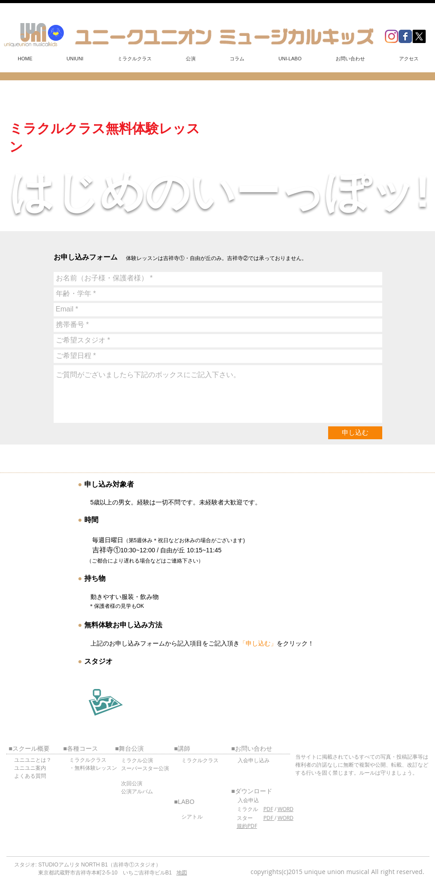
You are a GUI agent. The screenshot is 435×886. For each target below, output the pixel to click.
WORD (286, 808)
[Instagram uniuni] (391, 36)
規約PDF (247, 825)
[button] (75, 59)
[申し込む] (355, 432)
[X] (419, 36)
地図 (181, 873)
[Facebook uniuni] (405, 36)
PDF (268, 808)
